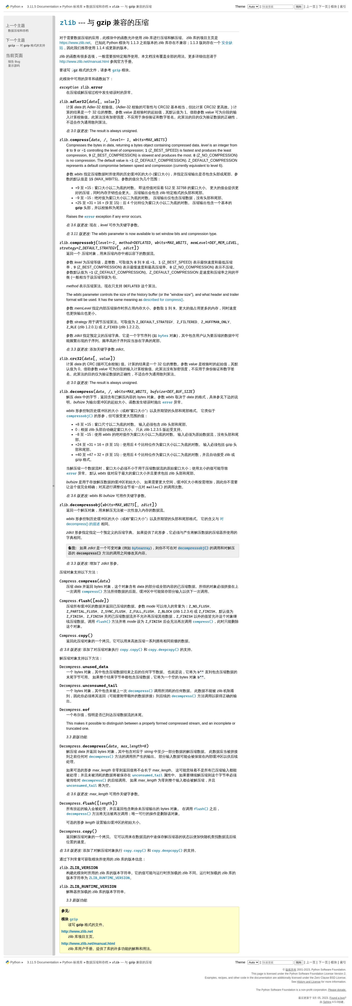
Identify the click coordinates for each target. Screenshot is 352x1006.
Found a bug (337, 997)
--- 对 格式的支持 (26, 45)
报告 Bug (14, 61)
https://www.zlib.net (74, 43)
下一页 (323, 6)
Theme (247, 6)
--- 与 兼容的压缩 (132, 6)
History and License (309, 981)
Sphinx (327, 1002)
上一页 (311, 6)
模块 (334, 6)
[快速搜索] (277, 7)
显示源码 (14, 65)
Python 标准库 (72, 6)
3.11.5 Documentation (43, 6)
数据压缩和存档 (97, 6)
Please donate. (337, 989)
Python (15, 6)
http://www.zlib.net (77, 931)
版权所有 (291, 969)
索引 (343, 6)
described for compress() (163, 300)
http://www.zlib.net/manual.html (84, 61)
